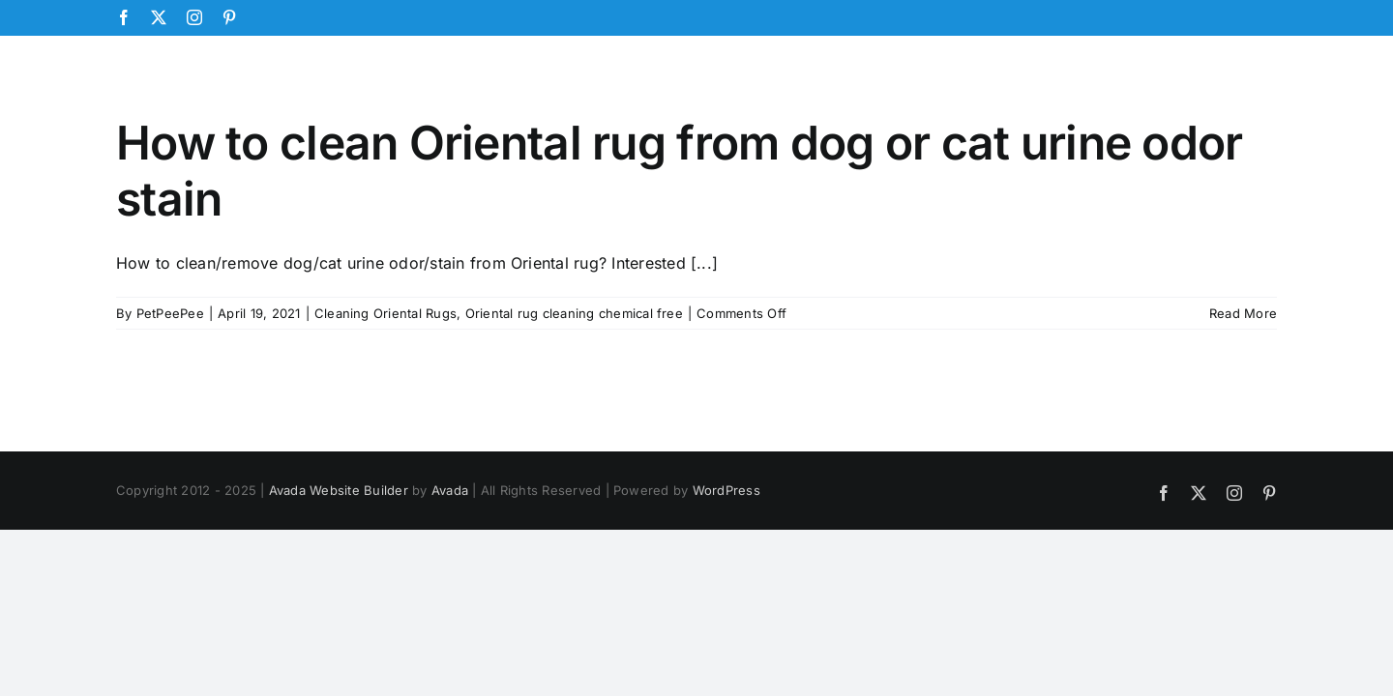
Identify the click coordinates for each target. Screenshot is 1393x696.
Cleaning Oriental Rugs (385, 313)
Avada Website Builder (338, 490)
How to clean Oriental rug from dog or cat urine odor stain (679, 170)
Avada (449, 490)
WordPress (726, 490)
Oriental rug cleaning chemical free (574, 313)
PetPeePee (170, 313)
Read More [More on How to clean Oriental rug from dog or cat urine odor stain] (1243, 313)
